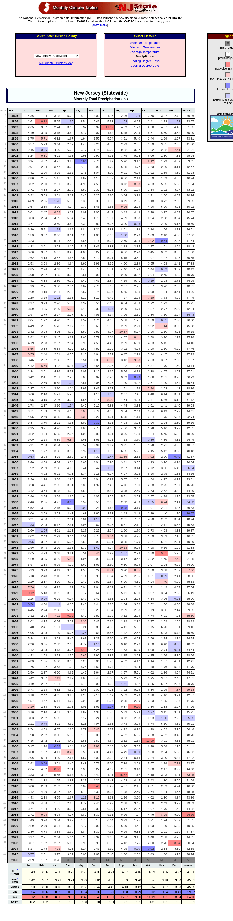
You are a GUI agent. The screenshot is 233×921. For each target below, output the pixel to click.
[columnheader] (15, 110)
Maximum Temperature (144, 43)
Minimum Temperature (145, 47)
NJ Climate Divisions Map (56, 63)
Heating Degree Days (144, 61)
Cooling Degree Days (145, 65)
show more (99, 25)
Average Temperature (145, 52)
